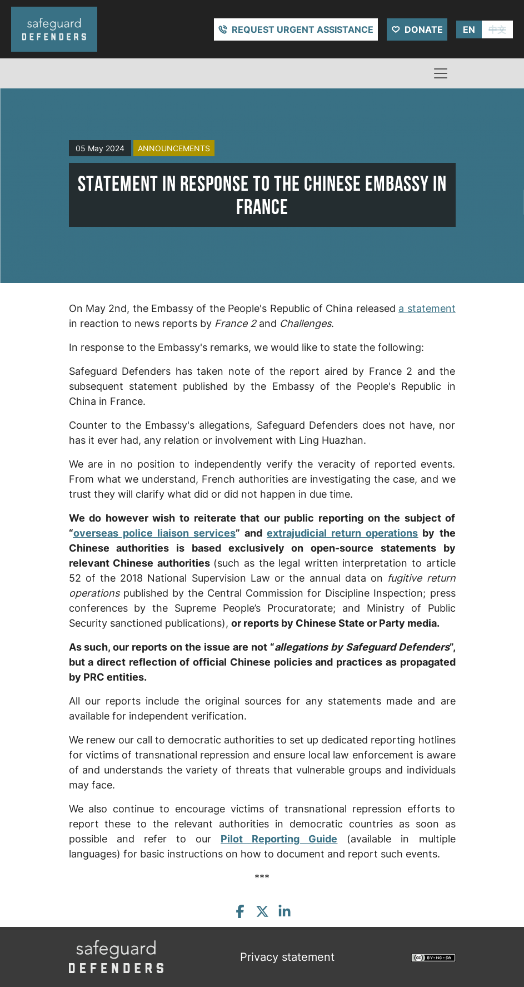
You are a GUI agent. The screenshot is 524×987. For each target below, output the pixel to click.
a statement (426, 308)
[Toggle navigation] (441, 73)
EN (469, 29)
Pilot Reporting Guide (279, 839)
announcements (174, 148)
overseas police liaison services (154, 533)
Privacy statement (287, 957)
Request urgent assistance (302, 29)
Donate (424, 29)
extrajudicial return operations (342, 533)
